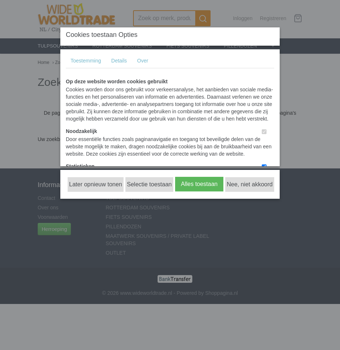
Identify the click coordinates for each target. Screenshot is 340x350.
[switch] (264, 131)
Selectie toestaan (149, 184)
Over (142, 61)
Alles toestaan (199, 184)
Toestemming (86, 61)
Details (119, 61)
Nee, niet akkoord (249, 184)
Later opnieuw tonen (95, 184)
